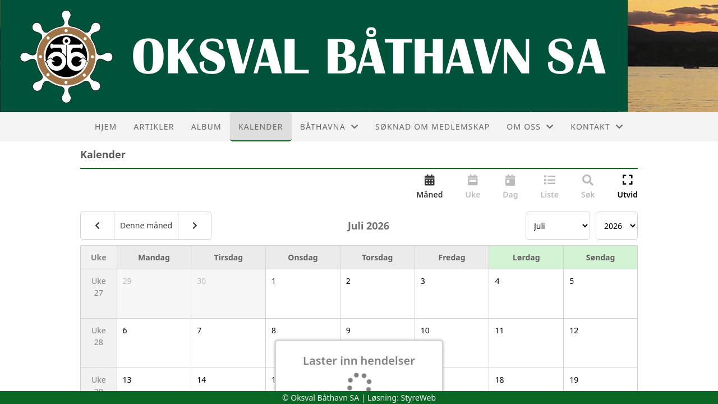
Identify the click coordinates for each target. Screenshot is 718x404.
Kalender (260, 126)
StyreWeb (418, 397)
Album (206, 126)
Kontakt (596, 126)
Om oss (530, 126)
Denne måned (146, 225)
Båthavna (329, 126)
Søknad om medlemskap (432, 126)
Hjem (106, 126)
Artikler (154, 126)
